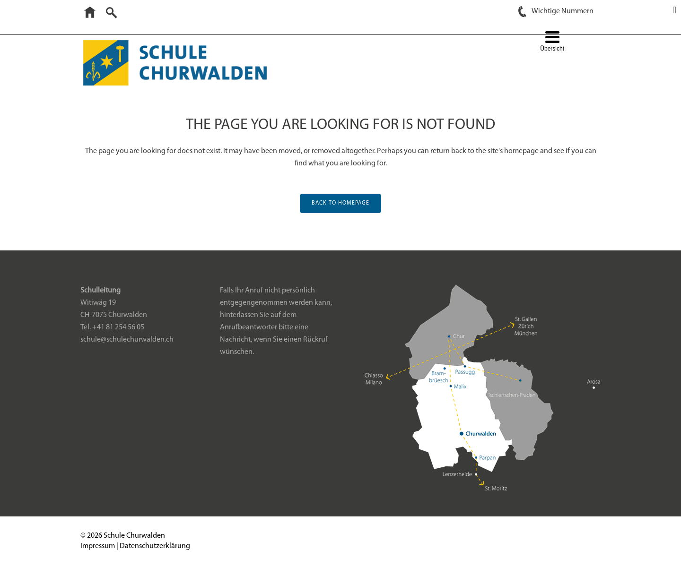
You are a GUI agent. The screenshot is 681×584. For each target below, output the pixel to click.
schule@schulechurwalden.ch (127, 352)
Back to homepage (340, 203)
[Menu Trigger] (552, 42)
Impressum (97, 559)
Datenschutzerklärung (155, 559)
